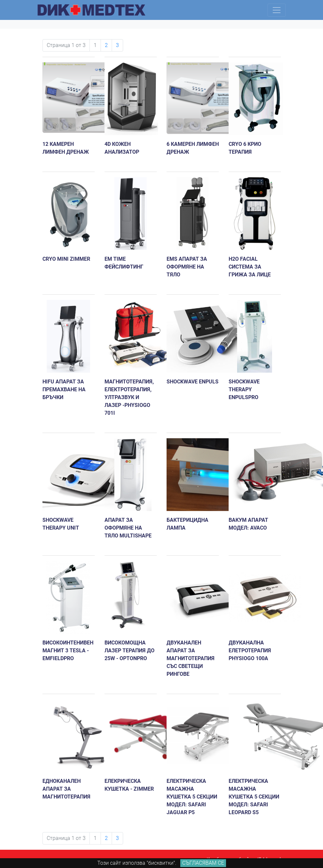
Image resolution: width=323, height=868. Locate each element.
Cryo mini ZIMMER (66, 259)
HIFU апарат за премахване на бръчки (64, 389)
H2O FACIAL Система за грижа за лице (250, 267)
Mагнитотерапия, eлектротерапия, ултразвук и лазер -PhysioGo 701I (129, 397)
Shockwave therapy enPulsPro (244, 389)
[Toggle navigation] (276, 10)
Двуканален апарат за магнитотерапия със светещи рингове (191, 658)
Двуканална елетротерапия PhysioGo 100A (250, 650)
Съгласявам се (203, 863)
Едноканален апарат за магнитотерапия (66, 789)
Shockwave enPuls (192, 382)
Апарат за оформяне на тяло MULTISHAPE (128, 528)
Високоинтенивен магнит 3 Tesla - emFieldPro (67, 650)
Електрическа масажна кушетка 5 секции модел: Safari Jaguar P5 (192, 796)
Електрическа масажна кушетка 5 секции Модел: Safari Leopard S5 (254, 796)
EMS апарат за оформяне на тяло (187, 267)
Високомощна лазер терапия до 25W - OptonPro (129, 650)
